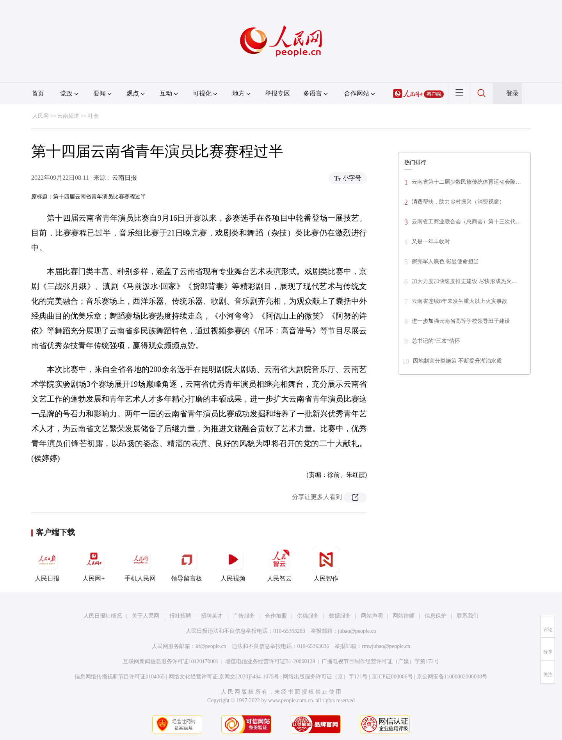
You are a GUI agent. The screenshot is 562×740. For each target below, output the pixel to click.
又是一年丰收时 (431, 241)
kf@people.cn (211, 646)
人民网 (40, 116)
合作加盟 (276, 616)
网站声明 (372, 616)
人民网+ (93, 564)
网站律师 (403, 616)
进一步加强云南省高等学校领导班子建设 (461, 321)
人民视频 (233, 564)
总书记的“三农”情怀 (436, 341)
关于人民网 (145, 616)
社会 (93, 116)
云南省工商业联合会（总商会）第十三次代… (466, 222)
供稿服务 (308, 616)
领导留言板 (186, 564)
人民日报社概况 (103, 616)
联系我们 (467, 616)
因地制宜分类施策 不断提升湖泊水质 (457, 361)
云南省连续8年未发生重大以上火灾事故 (459, 301)
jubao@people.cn (357, 631)
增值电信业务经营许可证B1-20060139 (270, 661)
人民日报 (47, 564)
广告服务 (244, 616)
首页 (38, 93)
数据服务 (340, 616)
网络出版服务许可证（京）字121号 (325, 677)
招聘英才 (212, 616)
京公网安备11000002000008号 (452, 677)
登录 (512, 93)
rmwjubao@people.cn (386, 646)
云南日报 (124, 177)
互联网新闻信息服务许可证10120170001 (171, 661)
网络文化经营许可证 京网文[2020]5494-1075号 (224, 677)
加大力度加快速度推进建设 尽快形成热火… (464, 281)
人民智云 (279, 564)
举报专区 (277, 93)
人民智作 (326, 564)
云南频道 (68, 116)
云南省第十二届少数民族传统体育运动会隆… (466, 182)
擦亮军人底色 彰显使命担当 (445, 261)
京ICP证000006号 (392, 677)
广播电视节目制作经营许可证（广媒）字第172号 (380, 661)
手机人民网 (140, 564)
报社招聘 (180, 616)
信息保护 (435, 616)
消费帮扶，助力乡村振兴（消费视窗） (458, 202)
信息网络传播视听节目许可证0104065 (120, 677)
